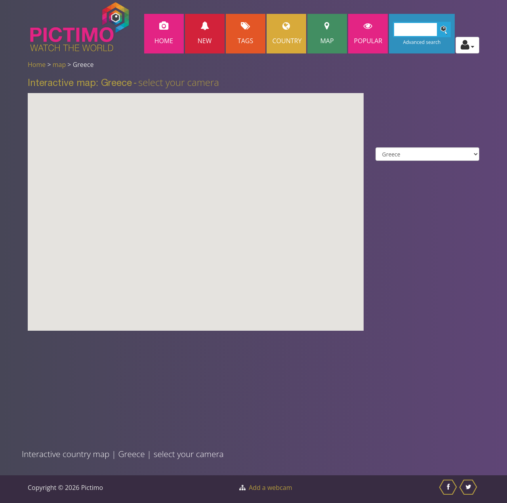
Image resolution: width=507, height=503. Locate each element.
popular (368, 33)
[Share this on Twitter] (469, 489)
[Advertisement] (154, 386)
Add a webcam (270, 487)
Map (327, 33)
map (59, 64)
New (205, 33)
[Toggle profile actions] (467, 45)
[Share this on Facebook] (449, 489)
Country (287, 33)
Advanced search (421, 42)
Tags (245, 33)
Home (164, 33)
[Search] (422, 29)
